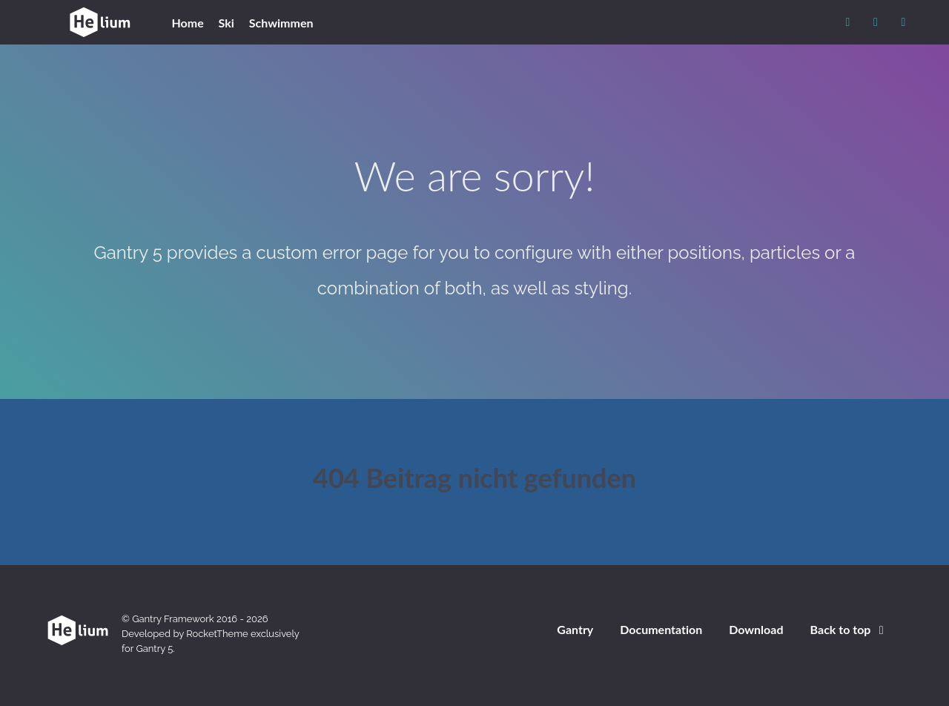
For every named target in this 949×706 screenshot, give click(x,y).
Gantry (575, 629)
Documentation (661, 629)
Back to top (849, 629)
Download (756, 629)
